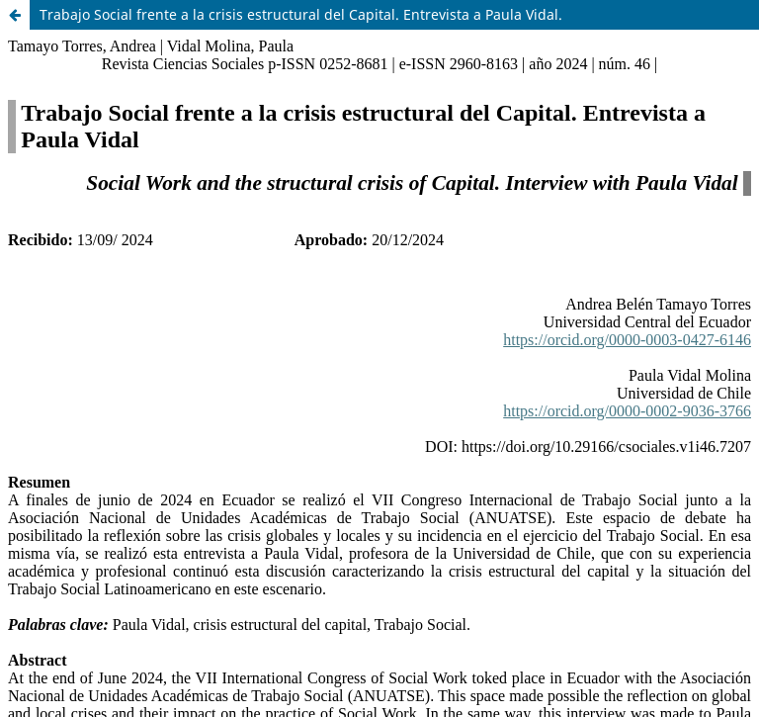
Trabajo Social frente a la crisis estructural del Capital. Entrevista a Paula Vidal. (301, 14)
